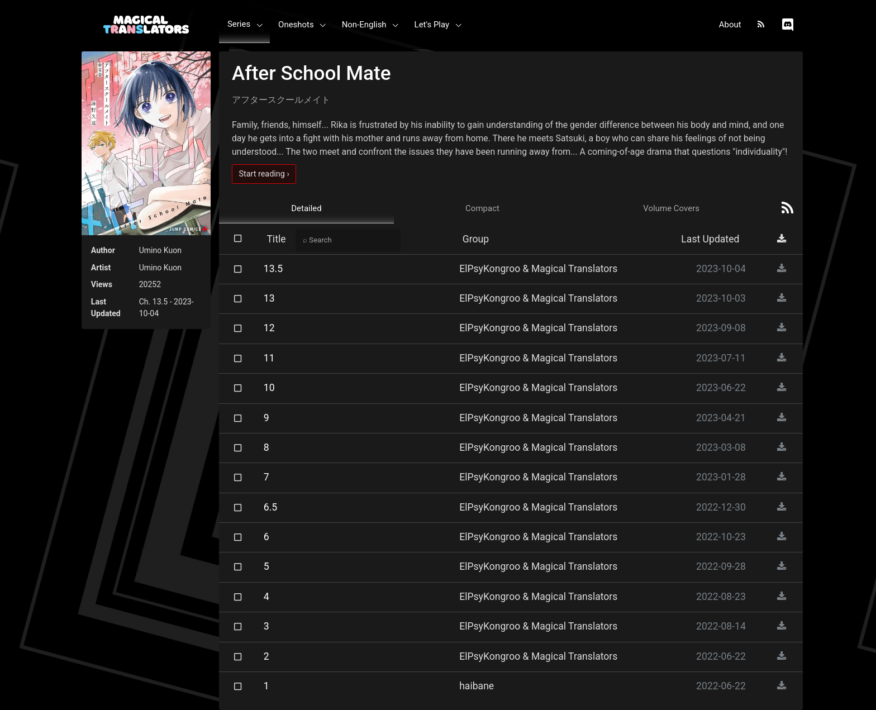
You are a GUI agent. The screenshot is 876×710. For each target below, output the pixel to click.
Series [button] (238, 24)
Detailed (306, 208)
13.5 (273, 268)
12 (269, 327)
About (730, 25)
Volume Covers (671, 208)
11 (269, 358)
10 (269, 387)
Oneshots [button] (296, 25)
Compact (482, 208)
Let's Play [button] (432, 25)
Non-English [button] (364, 25)
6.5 (270, 507)
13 (269, 298)
